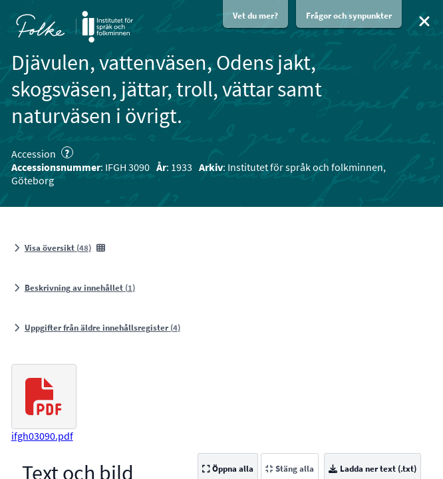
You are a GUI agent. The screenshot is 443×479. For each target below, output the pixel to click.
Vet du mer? (255, 15)
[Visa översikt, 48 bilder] (59, 248)
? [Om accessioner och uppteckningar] (67, 152)
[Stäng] (424, 21)
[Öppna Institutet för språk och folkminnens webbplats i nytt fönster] (107, 27)
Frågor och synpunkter (349, 15)
